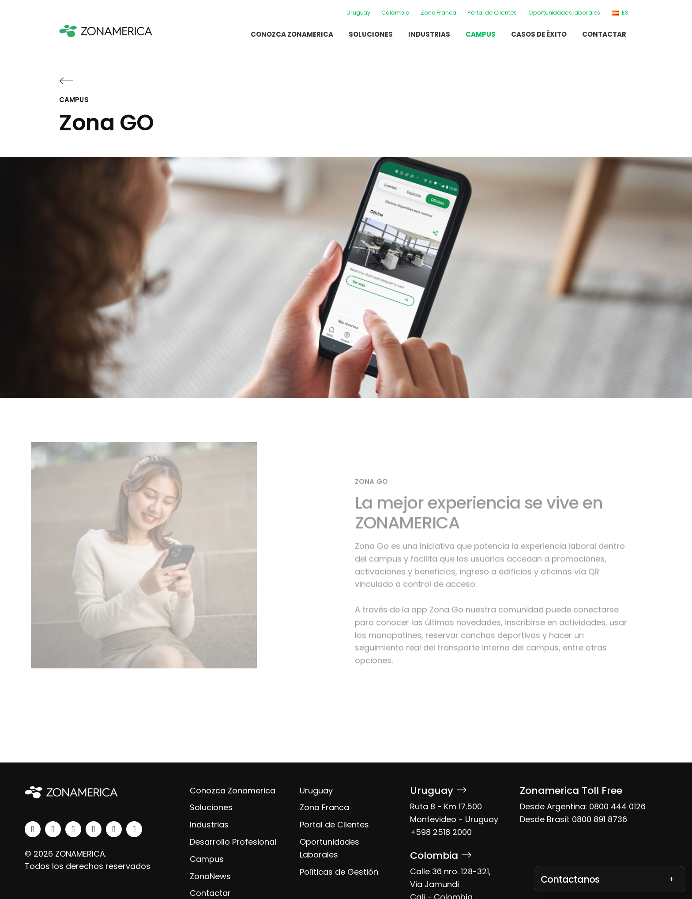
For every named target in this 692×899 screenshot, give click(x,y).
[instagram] (53, 829)
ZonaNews (210, 876)
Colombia (395, 12)
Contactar (604, 34)
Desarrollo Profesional (233, 841)
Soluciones (371, 34)
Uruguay (358, 12)
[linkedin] (33, 829)
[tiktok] (134, 829)
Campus (481, 34)
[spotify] (114, 829)
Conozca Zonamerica (292, 34)
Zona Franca (438, 12)
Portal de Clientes (492, 12)
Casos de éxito (539, 34)
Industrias (429, 34)
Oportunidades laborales (564, 12)
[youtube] (94, 829)
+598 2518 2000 (441, 832)
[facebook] (73, 829)
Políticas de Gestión (339, 871)
